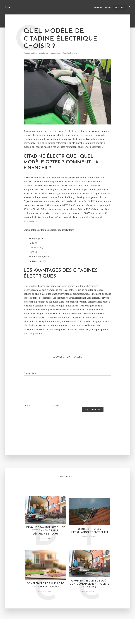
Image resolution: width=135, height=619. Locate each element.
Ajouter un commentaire (49, 53)
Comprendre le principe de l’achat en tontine (45, 585)
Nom (27, 406)
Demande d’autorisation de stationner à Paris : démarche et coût (45, 530)
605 (7, 7)
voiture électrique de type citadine (82, 139)
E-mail (56, 406)
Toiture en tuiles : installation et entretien (89, 531)
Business (98, 7)
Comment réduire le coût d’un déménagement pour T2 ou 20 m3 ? (89, 584)
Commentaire (30, 373)
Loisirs (108, 7)
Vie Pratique (120, 7)
